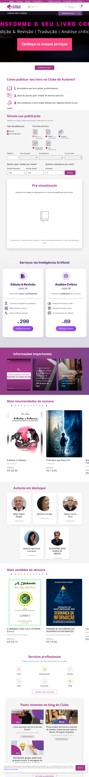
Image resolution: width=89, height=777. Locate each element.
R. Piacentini (50, 464)
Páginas (10, 153)
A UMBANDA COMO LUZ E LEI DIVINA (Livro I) (23, 630)
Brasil (12, 1)
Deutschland (37, 1)
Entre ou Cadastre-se (71, 6)
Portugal (19, 1)
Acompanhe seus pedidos (72, 1)
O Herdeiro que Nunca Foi (58, 460)
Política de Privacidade (11, 769)
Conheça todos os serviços (44, 692)
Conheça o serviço (23, 328)
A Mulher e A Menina (16, 460)
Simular (70, 173)
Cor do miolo (69, 153)
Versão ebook (31, 168)
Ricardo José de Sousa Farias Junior (58, 635)
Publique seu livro (54, 1)
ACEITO (80, 768)
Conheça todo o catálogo (17, 13)
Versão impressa (13, 168)
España (27, 1)
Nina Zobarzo (11, 464)
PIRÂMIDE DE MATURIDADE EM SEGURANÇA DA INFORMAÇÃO (60, 630)
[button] (12, 405)
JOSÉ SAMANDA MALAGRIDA (17, 635)
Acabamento (44, 153)
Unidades (49, 168)
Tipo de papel (25, 153)
